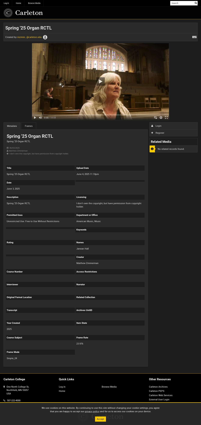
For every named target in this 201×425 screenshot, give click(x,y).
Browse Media (34, 3)
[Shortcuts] (194, 36)
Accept (100, 418)
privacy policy (92, 411)
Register (157, 132)
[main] (101, 196)
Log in (6, 3)
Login (156, 125)
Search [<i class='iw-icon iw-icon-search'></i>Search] (196, 3)
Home (18, 3)
